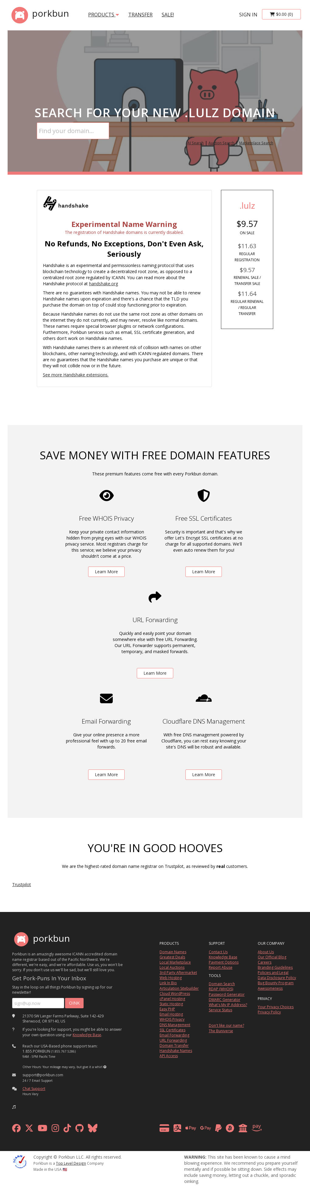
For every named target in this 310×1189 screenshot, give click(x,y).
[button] (104, 1066)
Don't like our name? (226, 1025)
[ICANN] (19, 1161)
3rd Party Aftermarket (178, 972)
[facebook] (16, 1129)
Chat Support (33, 1088)
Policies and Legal (273, 972)
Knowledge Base (87, 1034)
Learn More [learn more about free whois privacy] (106, 571)
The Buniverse (221, 1030)
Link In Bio (168, 982)
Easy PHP (167, 1009)
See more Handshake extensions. (75, 375)
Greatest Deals (172, 957)
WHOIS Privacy (172, 1019)
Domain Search (222, 983)
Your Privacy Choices (276, 1006)
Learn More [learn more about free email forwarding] (106, 774)
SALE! (168, 14)
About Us (266, 951)
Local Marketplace (175, 962)
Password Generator (227, 994)
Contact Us (218, 951)
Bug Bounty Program (276, 982)
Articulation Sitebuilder (179, 988)
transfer (140, 14)
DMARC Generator (224, 999)
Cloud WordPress (175, 993)
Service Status (220, 1010)
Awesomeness (270, 988)
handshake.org (103, 283)
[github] (79, 1129)
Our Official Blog (272, 957)
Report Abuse (220, 967)
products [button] (103, 14)
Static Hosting (171, 1003)
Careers (264, 962)
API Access (169, 1055)
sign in (248, 14)
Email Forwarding (174, 1035)
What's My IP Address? (228, 1004)
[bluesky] (93, 1129)
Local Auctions (172, 967)
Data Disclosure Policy (277, 977)
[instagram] (55, 1129)
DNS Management (175, 1024)
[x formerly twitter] (29, 1129)
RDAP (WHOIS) (221, 989)
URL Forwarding (173, 1040)
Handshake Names (176, 1050)
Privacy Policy (269, 1012)
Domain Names (173, 951)
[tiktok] (67, 1129)
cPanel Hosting (172, 998)
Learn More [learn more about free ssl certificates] (203, 571)
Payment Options (224, 962)
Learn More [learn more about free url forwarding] (155, 673)
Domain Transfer (174, 1045)
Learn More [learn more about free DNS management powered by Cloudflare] (203, 774)
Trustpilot (21, 884)
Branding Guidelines (275, 967)
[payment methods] (212, 1129)
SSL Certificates (172, 1030)
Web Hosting (171, 977)
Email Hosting (171, 1014)
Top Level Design (71, 1163)
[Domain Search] (73, 130)
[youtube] (42, 1129)
